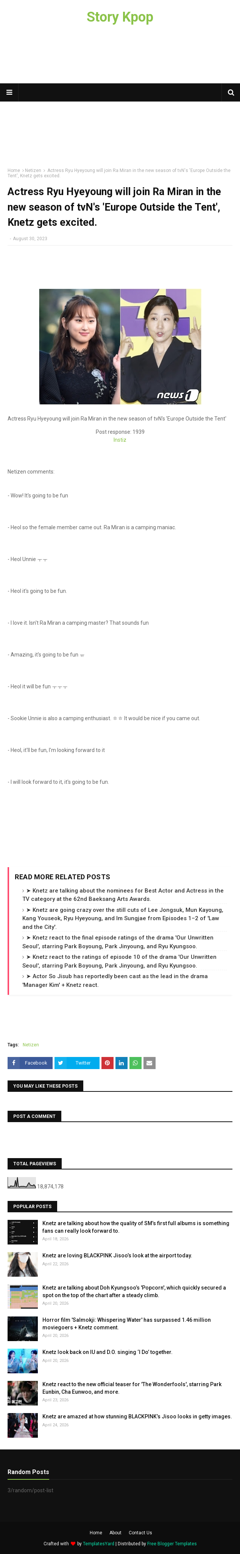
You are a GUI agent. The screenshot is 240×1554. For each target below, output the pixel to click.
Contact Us (140, 1532)
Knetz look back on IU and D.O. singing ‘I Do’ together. (107, 1352)
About (115, 1532)
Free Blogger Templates (172, 1543)
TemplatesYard (98, 1543)
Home (96, 1532)
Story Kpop (120, 17)
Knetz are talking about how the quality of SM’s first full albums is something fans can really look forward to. (135, 1227)
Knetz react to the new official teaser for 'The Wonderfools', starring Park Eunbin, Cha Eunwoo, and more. (131, 1388)
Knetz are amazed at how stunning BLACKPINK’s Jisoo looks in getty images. (137, 1416)
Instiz (120, 440)
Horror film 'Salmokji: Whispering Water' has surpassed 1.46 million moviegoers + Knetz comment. (126, 1323)
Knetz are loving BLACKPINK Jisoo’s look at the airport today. (117, 1255)
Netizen (31, 1044)
